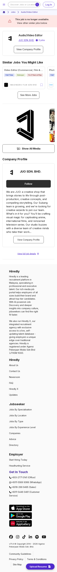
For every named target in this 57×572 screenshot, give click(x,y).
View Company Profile (28, 49)
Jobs (13, 12)
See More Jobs (28, 95)
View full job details (28, 254)
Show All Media (28, 148)
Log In (48, 4)
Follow (28, 184)
